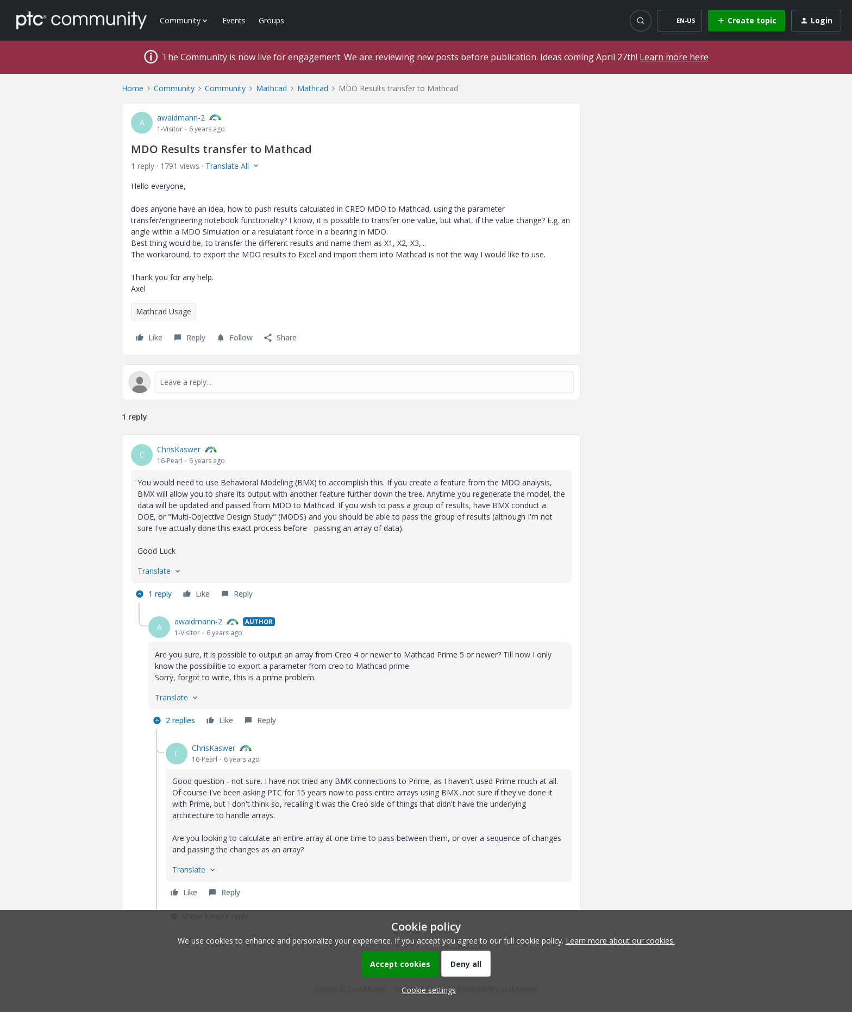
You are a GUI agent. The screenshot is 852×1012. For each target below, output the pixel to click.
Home (132, 88)
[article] (351, 523)
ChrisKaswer (179, 449)
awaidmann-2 (181, 117)
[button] (679, 20)
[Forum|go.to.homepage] (81, 20)
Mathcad (271, 88)
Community (174, 88)
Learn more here (674, 57)
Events (234, 20)
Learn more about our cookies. (620, 940)
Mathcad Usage (163, 311)
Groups (271, 20)
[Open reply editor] (351, 382)
